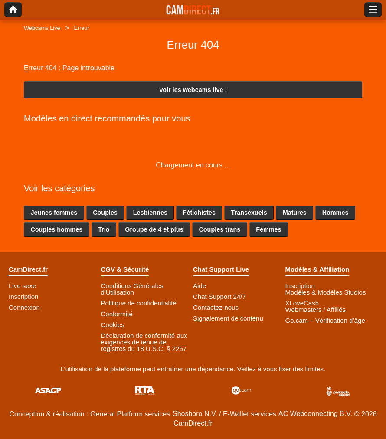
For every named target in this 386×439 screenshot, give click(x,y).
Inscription (23, 296)
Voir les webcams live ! (193, 89)
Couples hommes (56, 229)
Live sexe (22, 285)
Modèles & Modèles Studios (325, 292)
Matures (295, 212)
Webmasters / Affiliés (315, 309)
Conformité (117, 314)
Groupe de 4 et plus (154, 229)
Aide (199, 285)
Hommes (335, 212)
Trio (103, 229)
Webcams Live (42, 28)
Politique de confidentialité (139, 303)
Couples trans (219, 229)
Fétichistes (199, 212)
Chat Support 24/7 (219, 296)
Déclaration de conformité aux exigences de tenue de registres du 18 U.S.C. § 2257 (144, 342)
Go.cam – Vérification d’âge (325, 320)
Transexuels (249, 212)
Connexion (24, 307)
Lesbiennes (150, 212)
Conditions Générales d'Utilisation (132, 289)
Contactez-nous (216, 307)
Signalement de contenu (228, 318)
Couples (105, 212)
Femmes (268, 229)
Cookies (112, 324)
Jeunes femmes (53, 212)
